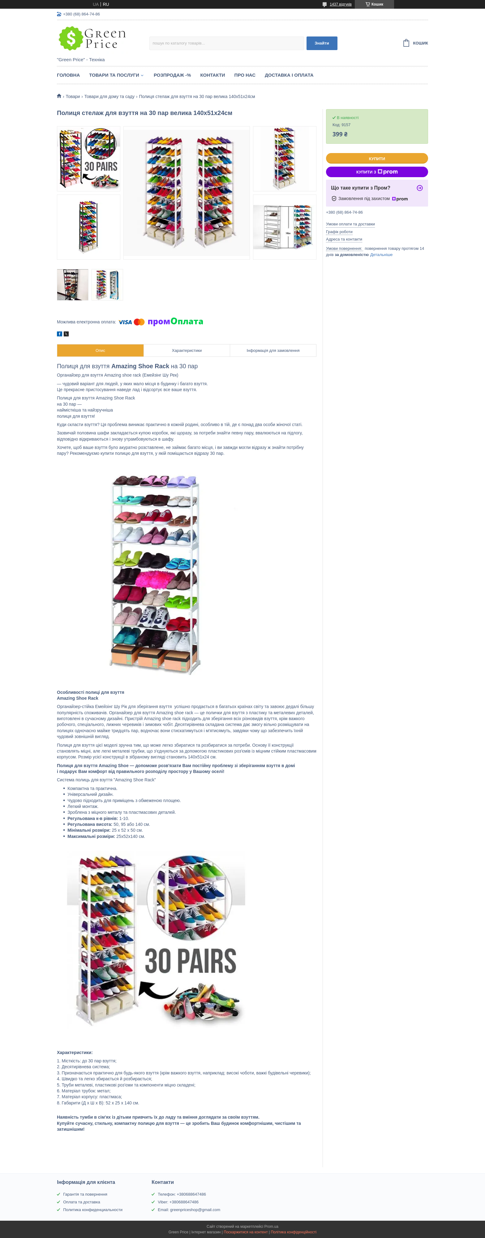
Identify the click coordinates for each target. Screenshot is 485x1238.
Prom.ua (271, 1226)
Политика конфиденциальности (92, 1209)
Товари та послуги (114, 75)
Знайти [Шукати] (322, 43)
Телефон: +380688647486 (182, 1194)
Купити (377, 158)
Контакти (212, 75)
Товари (73, 96)
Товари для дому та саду (109, 96)
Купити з (377, 172)
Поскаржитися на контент (246, 1232)
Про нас (245, 75)
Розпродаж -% (172, 75)
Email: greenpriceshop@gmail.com (189, 1209)
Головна (68, 75)
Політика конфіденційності (293, 1232)
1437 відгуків (341, 4)
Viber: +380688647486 (178, 1202)
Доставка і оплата (289, 75)
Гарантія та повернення (85, 1194)
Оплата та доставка (81, 1202)
